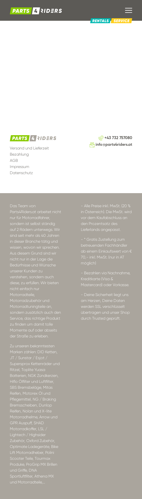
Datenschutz (21, 172)
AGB (14, 160)
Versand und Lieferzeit (29, 148)
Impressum (19, 166)
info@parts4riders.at (111, 145)
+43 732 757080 (115, 138)
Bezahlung (19, 154)
